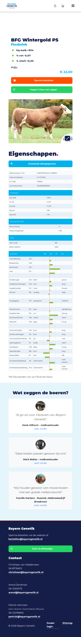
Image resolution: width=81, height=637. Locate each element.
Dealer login (51, 625)
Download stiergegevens (33, 163)
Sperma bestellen (33, 80)
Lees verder (40, 428)
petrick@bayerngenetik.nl (24, 616)
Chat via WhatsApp (32, 548)
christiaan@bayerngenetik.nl (26, 572)
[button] (55, 5)
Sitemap (67, 623)
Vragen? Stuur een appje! (35, 89)
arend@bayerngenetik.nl (23, 592)
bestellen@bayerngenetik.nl (26, 539)
